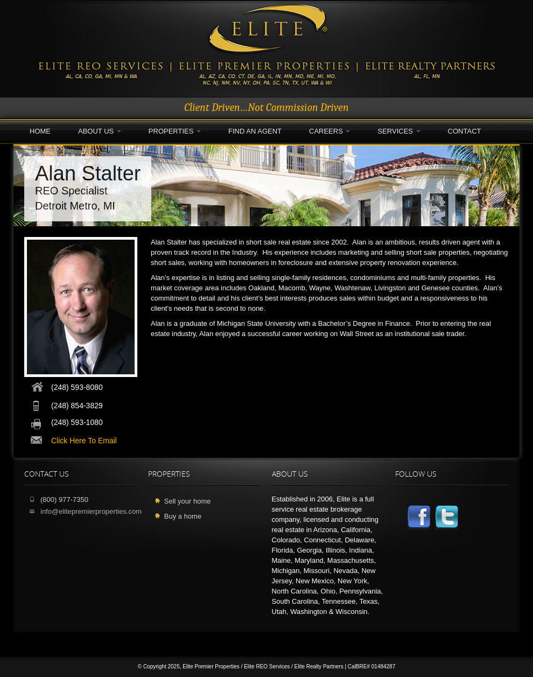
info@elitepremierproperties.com (91, 511)
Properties (175, 131)
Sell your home (187, 501)
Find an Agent (255, 131)
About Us (99, 131)
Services (398, 131)
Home (40, 131)
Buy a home (182, 516)
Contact (464, 131)
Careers (329, 131)
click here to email (84, 440)
